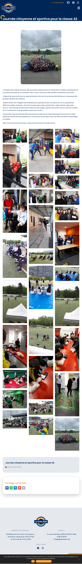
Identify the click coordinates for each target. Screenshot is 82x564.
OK (33, 561)
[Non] (79, 559)
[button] (7, 488)
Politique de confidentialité (44, 561)
